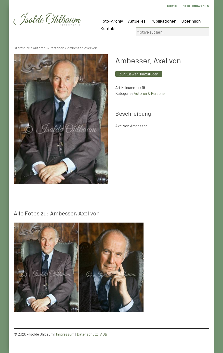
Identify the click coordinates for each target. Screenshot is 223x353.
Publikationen (163, 20)
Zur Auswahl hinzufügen (138, 73)
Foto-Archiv (112, 20)
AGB (103, 334)
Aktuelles (136, 20)
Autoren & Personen (48, 48)
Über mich (191, 20)
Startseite (22, 48)
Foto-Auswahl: (196, 5)
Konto (172, 5)
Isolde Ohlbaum (47, 20)
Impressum (65, 334)
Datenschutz (87, 334)
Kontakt (108, 28)
